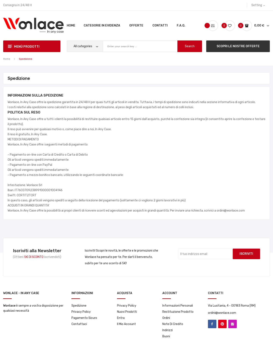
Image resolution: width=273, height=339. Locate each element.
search (190, 46)
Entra (121, 318)
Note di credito (172, 324)
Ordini (166, 318)
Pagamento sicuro (84, 318)
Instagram (232, 324)
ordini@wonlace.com (222, 313)
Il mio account (126, 324)
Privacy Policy (81, 312)
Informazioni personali (177, 305)
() (228, 25)
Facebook (212, 324)
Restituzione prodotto (178, 312)
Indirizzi (167, 330)
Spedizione (78, 305)
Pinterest (222, 324)
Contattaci (79, 324)
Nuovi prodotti (127, 312)
